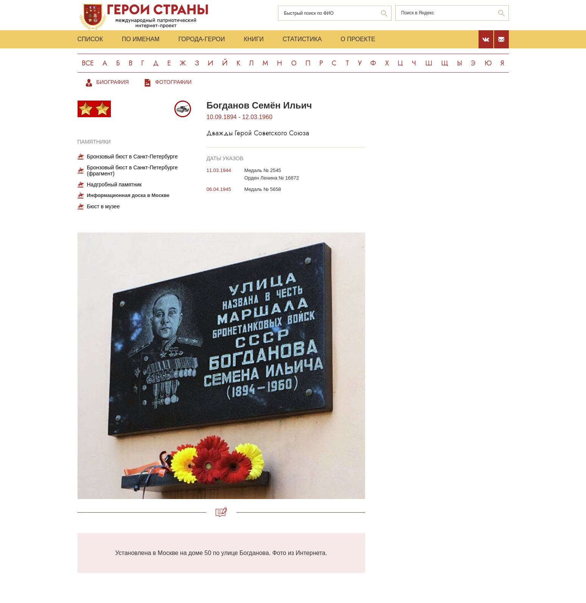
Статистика (302, 39)
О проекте (357, 39)
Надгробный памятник (114, 184)
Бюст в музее (103, 206)
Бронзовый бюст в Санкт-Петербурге (132, 156)
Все (88, 63)
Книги (254, 39)
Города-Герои (201, 39)
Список (90, 39)
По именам (140, 39)
